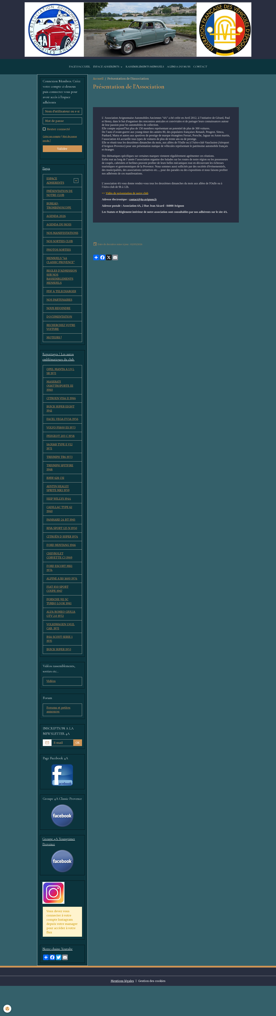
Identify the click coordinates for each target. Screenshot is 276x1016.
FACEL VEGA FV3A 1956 (59, 436)
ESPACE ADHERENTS (106, 70)
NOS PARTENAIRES (59, 311)
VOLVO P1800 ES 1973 (61, 446)
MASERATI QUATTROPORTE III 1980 (60, 399)
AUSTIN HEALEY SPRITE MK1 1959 (58, 509)
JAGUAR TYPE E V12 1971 (59, 466)
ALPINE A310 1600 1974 (62, 605)
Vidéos (51, 710)
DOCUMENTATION (59, 328)
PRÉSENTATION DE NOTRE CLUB (59, 197)
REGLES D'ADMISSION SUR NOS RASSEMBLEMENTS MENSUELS (61, 288)
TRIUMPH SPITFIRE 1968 (60, 487)
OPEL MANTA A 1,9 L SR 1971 (60, 384)
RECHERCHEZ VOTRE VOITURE (61, 339)
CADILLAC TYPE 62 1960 (59, 530)
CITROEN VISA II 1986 (61, 412)
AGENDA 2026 (56, 221)
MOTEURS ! (54, 350)
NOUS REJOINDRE (58, 320)
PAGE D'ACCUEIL (79, 70)
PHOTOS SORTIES (58, 260)
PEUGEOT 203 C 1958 (60, 455)
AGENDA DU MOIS (178, 70)
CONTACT (200, 70)
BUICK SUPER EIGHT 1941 (61, 423)
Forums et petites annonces (58, 739)
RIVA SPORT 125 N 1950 (62, 550)
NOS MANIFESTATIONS (59, 240)
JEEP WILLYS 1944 (58, 519)
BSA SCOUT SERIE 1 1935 (59, 668)
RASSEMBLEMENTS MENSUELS (145, 70)
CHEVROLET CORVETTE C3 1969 (60, 582)
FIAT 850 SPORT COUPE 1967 (57, 616)
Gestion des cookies (152, 1011)
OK (78, 772)
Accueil (98, 82)
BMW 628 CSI (55, 498)
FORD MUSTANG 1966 (61, 571)
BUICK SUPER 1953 (59, 678)
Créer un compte (52, 140)
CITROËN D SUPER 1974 (59, 560)
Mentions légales (121, 1011)
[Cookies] (7, 1009)
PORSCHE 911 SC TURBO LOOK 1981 (59, 629)
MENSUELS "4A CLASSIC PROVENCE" (61, 271)
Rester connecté (58, 133)
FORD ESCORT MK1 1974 (59, 595)
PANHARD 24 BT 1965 (61, 541)
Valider (62, 153)
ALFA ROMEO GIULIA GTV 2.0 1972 (61, 642)
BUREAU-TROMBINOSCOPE (59, 210)
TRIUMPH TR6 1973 (60, 476)
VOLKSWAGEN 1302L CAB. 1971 (60, 655)
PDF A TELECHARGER (61, 302)
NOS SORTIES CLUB (60, 251)
